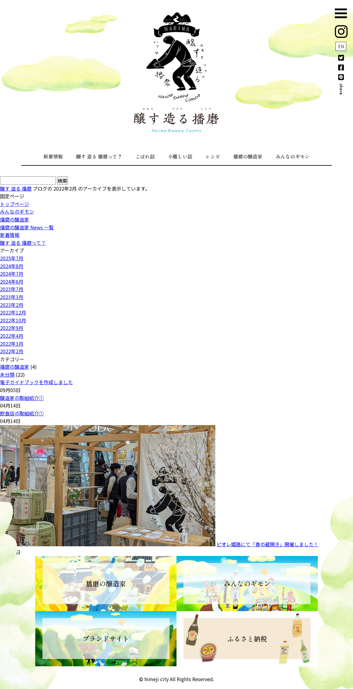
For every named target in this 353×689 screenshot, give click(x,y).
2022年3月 (11, 343)
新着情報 (53, 156)
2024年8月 (11, 266)
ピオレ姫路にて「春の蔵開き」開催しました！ (267, 544)
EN (341, 46)
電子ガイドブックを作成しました (36, 382)
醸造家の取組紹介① (22, 397)
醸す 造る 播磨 (16, 188)
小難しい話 (180, 156)
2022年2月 (11, 351)
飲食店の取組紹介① (22, 413)
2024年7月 (11, 273)
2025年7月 (11, 258)
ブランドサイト (105, 638)
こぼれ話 (145, 156)
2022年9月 (11, 327)
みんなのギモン (293, 156)
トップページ (14, 204)
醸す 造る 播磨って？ (99, 156)
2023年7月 (11, 289)
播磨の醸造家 (247, 156)
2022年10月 (13, 320)
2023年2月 (11, 304)
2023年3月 (11, 297)
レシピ (213, 156)
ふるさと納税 (247, 638)
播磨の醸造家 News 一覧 (27, 227)
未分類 (7, 374)
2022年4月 (11, 335)
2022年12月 (13, 312)
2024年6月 (11, 281)
